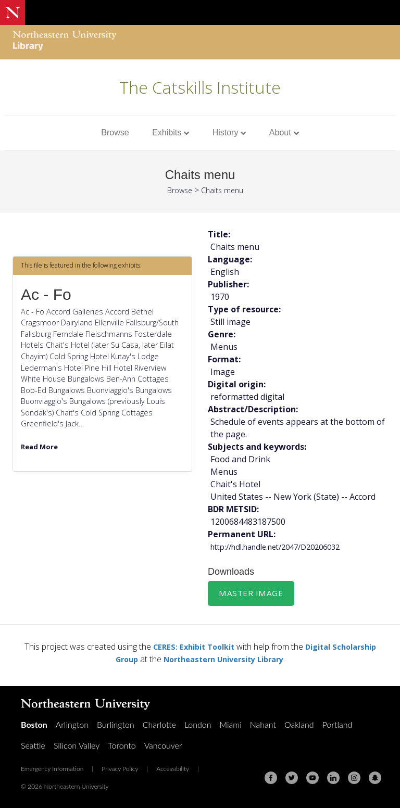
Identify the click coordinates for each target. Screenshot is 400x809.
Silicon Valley (76, 746)
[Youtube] (312, 779)
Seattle (33, 746)
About (280, 132)
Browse (115, 132)
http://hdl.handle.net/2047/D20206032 (284, 546)
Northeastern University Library (224, 660)
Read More (41, 446)
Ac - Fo (46, 294)
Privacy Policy (120, 770)
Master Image (251, 593)
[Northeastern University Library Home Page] (64, 42)
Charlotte (159, 725)
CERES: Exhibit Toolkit (189, 647)
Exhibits (166, 132)
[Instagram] (354, 779)
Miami (231, 725)
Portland (337, 725)
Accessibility (172, 770)
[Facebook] (271, 779)
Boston (34, 725)
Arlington (72, 725)
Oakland (299, 725)
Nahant (263, 725)
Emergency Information (52, 770)
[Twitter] (291, 779)
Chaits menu (224, 190)
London (197, 725)
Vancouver (163, 746)
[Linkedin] (333, 779)
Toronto (121, 746)
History (226, 132)
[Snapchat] (375, 779)
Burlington (115, 725)
